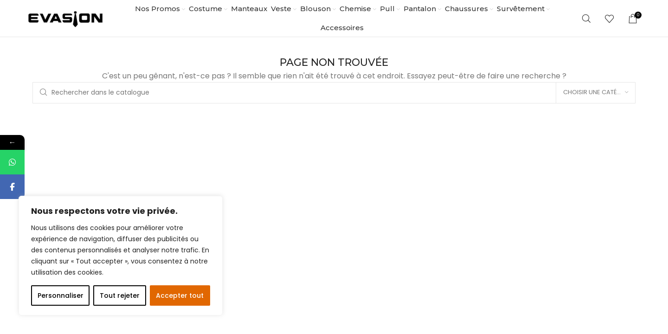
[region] (121, 255)
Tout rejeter (120, 295)
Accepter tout (180, 295)
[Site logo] (65, 18)
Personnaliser (61, 295)
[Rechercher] (586, 18)
